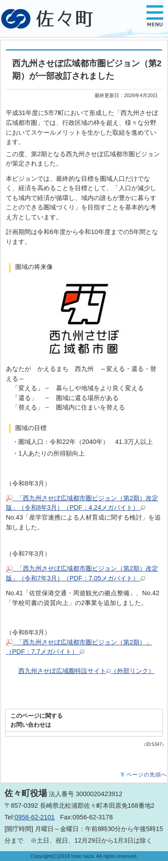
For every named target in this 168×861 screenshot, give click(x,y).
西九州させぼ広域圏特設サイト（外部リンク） (86, 670)
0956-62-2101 (34, 817)
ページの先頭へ (146, 774)
